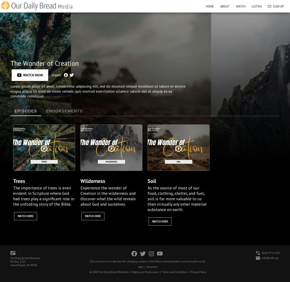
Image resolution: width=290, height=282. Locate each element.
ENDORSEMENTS (64, 111)
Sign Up (276, 6)
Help (140, 267)
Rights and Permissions (145, 272)
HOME (210, 6)
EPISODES (26, 111)
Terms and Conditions (175, 272)
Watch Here (25, 216)
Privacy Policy (198, 272)
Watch (241, 6)
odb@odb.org (270, 258)
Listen (257, 6)
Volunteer (152, 267)
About (225, 6)
